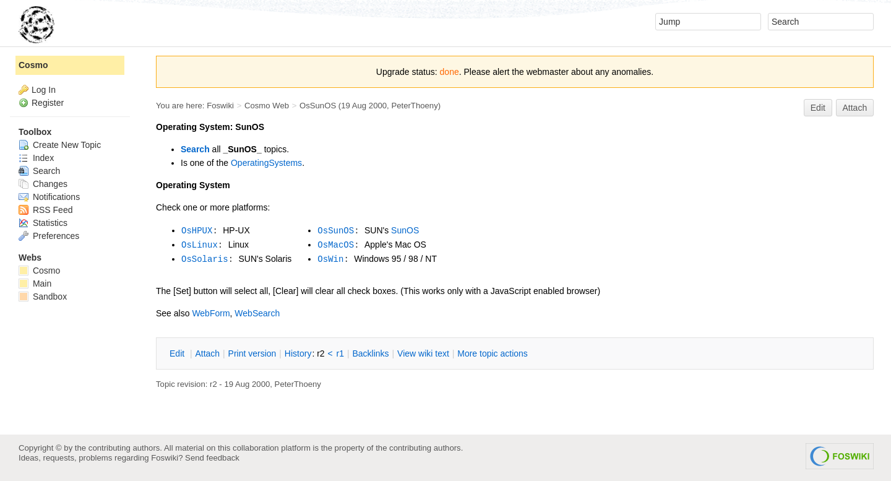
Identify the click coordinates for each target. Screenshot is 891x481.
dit (178, 353)
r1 (340, 353)
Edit (818, 108)
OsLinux (199, 245)
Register (48, 103)
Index (36, 158)
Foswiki (220, 105)
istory (298, 353)
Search (195, 149)
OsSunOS (317, 105)
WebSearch (257, 313)
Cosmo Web (266, 105)
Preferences (49, 236)
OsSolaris (204, 259)
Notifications (49, 197)
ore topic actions (492, 353)
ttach (207, 353)
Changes (43, 184)
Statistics (43, 223)
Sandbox (43, 296)
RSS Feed (45, 210)
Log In (44, 90)
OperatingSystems (266, 163)
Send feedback (212, 457)
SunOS (405, 230)
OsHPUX (196, 231)
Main (35, 283)
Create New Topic (60, 145)
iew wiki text (423, 353)
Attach (855, 108)
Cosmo (33, 65)
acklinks (370, 353)
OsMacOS (335, 245)
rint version (252, 353)
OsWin (330, 259)
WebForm (211, 313)
